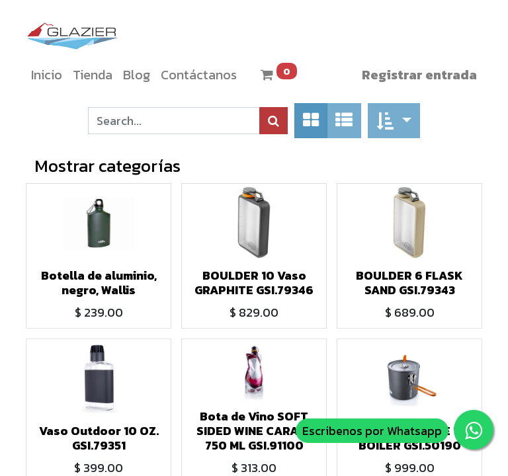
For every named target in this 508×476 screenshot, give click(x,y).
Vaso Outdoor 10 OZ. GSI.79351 (99, 438)
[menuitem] (46, 75)
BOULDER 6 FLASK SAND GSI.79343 (409, 282)
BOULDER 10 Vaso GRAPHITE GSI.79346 (254, 282)
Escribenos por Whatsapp (372, 431)
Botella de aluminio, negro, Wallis (99, 282)
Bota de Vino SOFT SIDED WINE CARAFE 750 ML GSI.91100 (254, 430)
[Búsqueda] (273, 120)
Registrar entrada (419, 75)
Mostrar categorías (107, 165)
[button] (394, 120)
